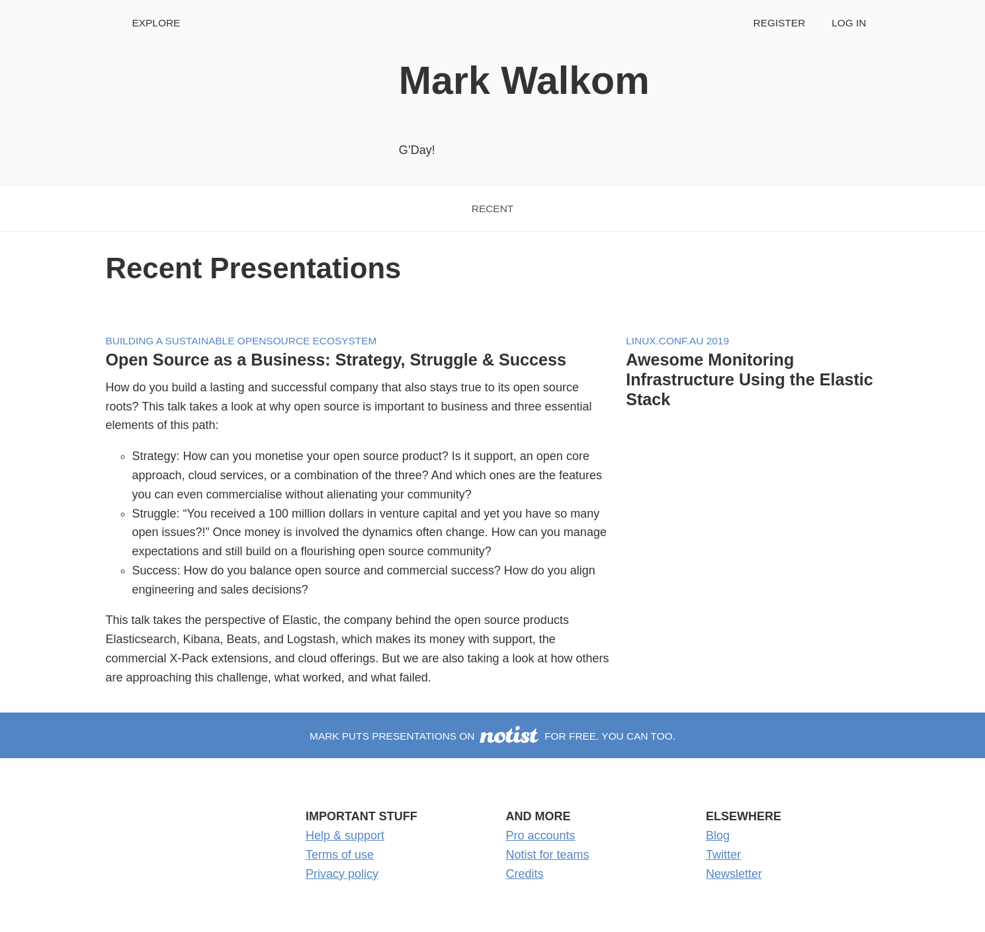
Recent (492, 208)
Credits (525, 873)
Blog (718, 835)
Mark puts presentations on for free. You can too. (492, 736)
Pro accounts (541, 835)
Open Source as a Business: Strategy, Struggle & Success (336, 359)
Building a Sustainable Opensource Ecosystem (241, 340)
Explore (156, 22)
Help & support (345, 835)
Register (779, 22)
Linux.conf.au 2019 (677, 340)
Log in (849, 22)
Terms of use (340, 854)
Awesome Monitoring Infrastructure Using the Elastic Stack (749, 379)
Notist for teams (547, 854)
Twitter (723, 854)
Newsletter (734, 873)
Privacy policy (342, 873)
